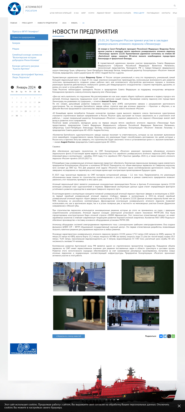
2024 (64, 23)
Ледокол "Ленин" (104, 13)
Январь (74, 23)
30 (17, 116)
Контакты (166, 13)
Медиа (15, 48)
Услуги (91, 13)
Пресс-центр (139, 13)
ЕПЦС (175, 13)
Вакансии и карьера (122, 13)
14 (39, 102)
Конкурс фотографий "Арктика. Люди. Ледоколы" (27, 76)
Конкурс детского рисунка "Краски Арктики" (25, 67)
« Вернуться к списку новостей (68, 336)
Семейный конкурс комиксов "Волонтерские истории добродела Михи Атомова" (27, 57)
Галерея (16, 43)
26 (83, 23)
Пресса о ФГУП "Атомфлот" (25, 31)
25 (26, 111)
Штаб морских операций (60, 13)
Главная (13, 23)
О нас (76, 13)
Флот (83, 13)
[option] (23, 348)
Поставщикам (153, 13)
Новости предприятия (47, 23)
